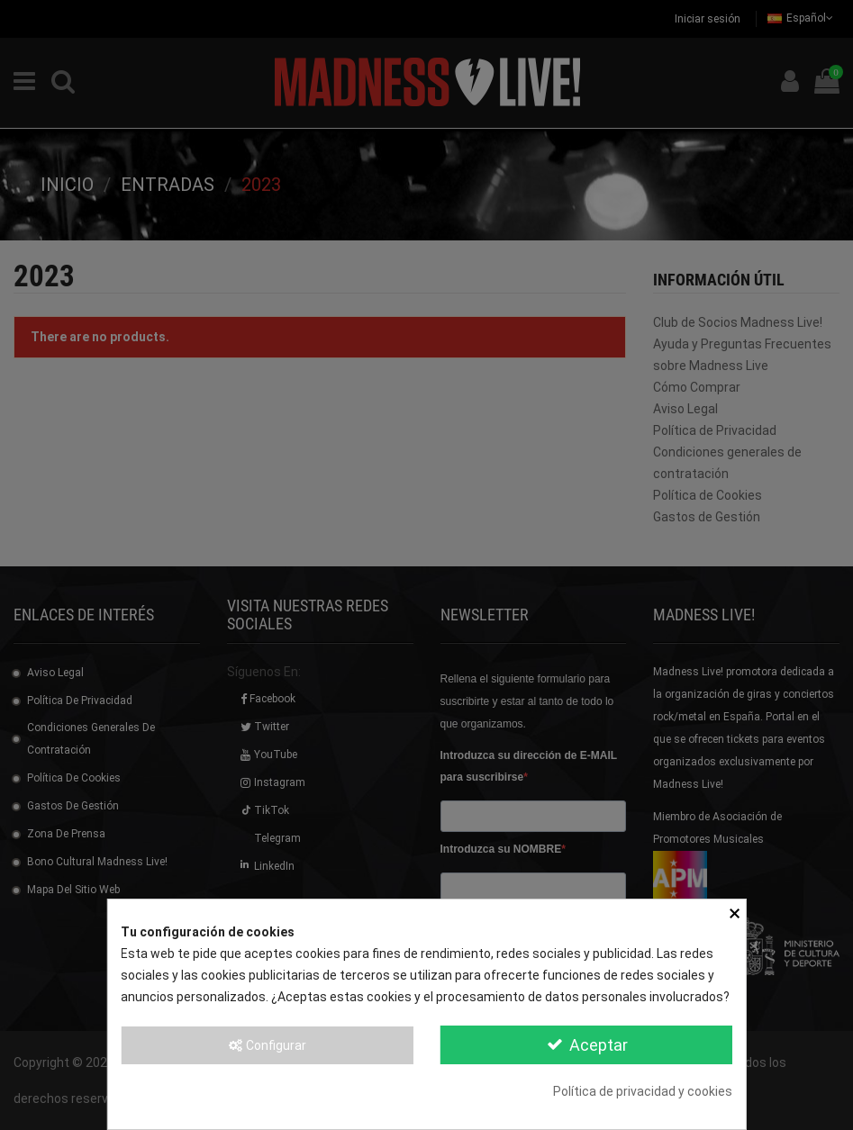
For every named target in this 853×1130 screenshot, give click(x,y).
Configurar (266, 1045)
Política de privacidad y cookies (642, 1091)
